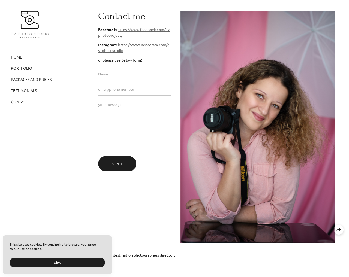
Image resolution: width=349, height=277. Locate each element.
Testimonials (24, 90)
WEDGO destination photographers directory (137, 254)
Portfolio (21, 68)
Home (16, 56)
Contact (19, 101)
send (117, 164)
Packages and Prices (31, 79)
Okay (57, 262)
